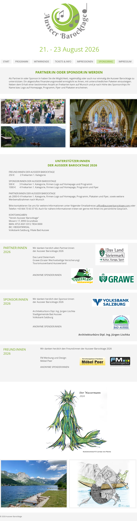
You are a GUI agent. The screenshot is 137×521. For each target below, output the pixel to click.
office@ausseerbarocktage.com (113, 205)
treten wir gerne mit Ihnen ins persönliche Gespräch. (100, 208)
